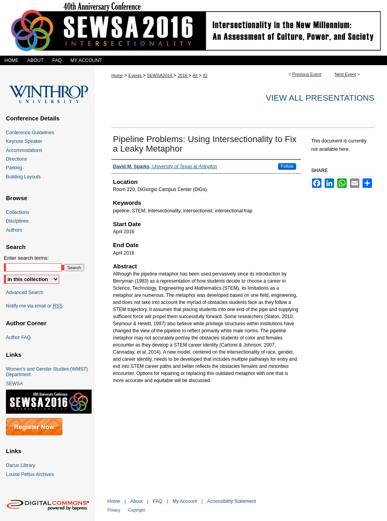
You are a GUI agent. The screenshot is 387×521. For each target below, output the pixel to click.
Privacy (113, 510)
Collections (17, 212)
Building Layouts (23, 177)
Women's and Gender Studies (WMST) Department (47, 371)
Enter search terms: (26, 258)
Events (135, 75)
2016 (183, 75)
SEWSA (14, 383)
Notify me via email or (34, 306)
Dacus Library (20, 465)
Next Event (345, 74)
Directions (16, 159)
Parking (14, 168)
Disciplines (17, 221)
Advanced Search (24, 292)
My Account (185, 501)
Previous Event (306, 74)
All (196, 75)
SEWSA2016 (160, 75)
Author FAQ (18, 337)
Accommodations (24, 150)
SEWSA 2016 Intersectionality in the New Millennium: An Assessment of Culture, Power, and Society (193, 28)
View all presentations (320, 97)
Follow (287, 166)
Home (117, 75)
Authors (14, 230)
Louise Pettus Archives (30, 474)
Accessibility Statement (231, 501)
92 (205, 75)
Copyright (136, 510)
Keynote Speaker (24, 141)
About (136, 501)
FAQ (157, 501)
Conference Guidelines (30, 132)
